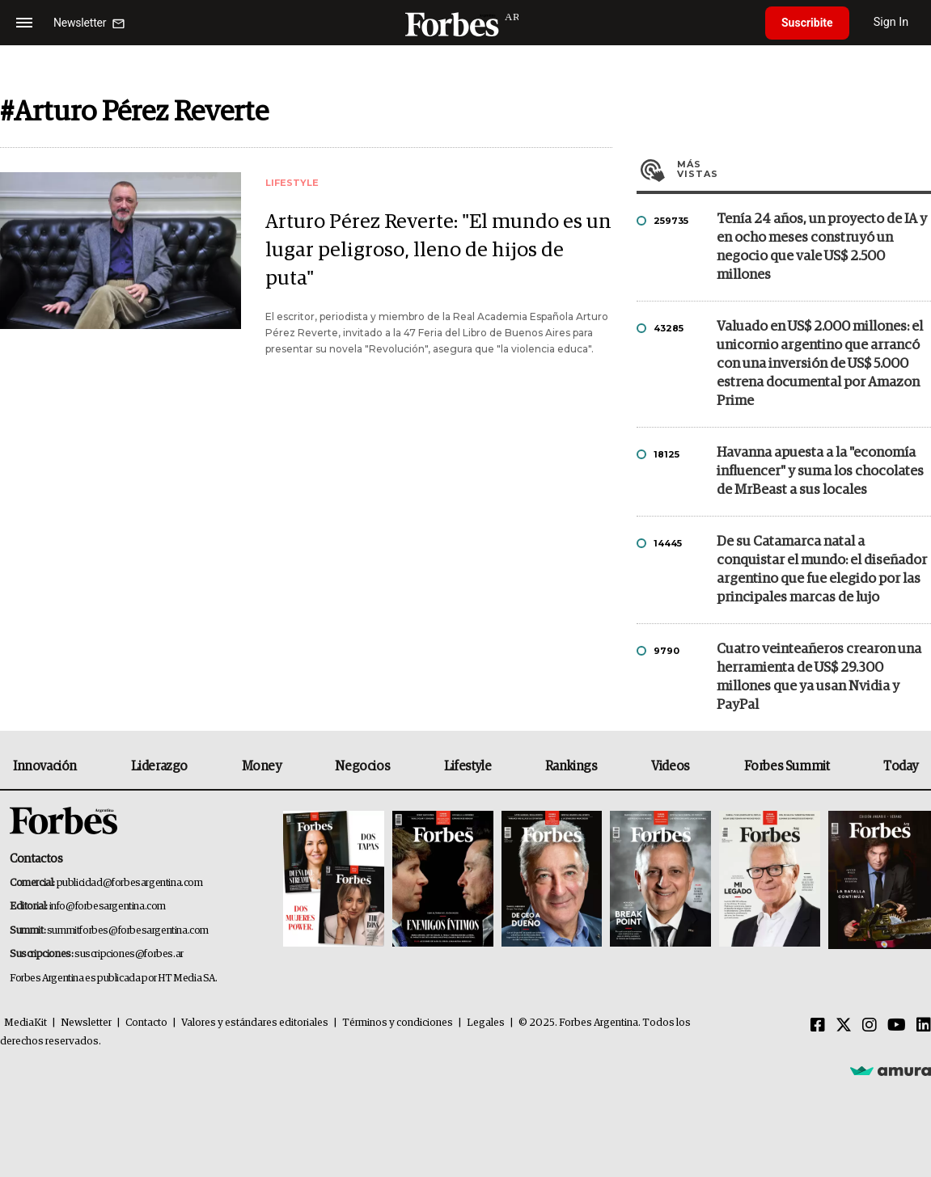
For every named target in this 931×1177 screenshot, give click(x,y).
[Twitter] (844, 1026)
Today (900, 766)
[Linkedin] (923, 1026)
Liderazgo (159, 766)
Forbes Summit (787, 766)
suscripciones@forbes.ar (129, 954)
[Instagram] (869, 1026)
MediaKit (25, 1023)
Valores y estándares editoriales (254, 1023)
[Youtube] (896, 1026)
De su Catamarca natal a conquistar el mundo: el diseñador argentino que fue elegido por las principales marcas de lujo (822, 570)
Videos (670, 766)
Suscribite (807, 22)
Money (261, 766)
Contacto (146, 1023)
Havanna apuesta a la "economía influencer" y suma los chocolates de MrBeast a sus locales (820, 471)
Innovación (45, 766)
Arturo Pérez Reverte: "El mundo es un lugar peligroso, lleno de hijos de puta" (438, 250)
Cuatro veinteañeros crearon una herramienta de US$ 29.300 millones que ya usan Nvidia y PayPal (819, 677)
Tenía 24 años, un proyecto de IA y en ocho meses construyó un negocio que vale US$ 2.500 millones (822, 247)
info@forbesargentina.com (107, 906)
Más (804, 168)
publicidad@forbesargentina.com (130, 883)
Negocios (362, 766)
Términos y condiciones (397, 1023)
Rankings (571, 766)
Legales (486, 1023)
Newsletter (86, 1023)
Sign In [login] (891, 22)
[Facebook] (817, 1026)
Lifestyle (467, 766)
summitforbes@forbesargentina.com (128, 931)
